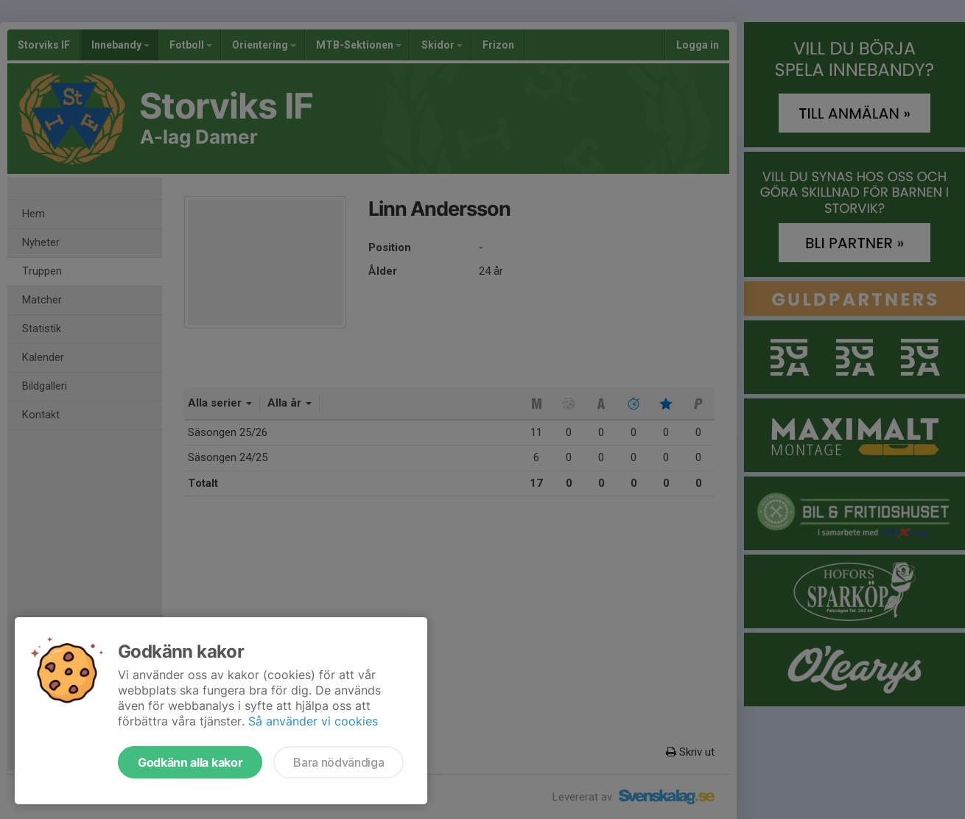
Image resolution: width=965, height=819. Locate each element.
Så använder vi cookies (313, 721)
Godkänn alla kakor (190, 762)
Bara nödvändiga (338, 762)
